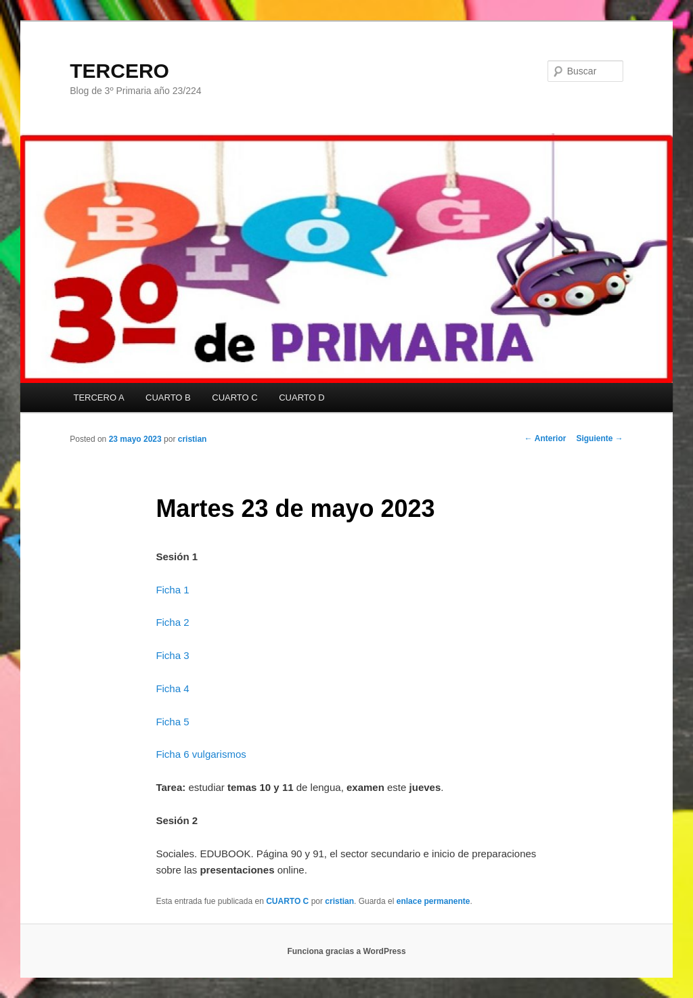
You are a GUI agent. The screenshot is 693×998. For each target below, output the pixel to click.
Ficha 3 (172, 655)
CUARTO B (168, 397)
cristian (192, 439)
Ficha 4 (172, 688)
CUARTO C (234, 397)
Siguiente (599, 438)
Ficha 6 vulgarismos (201, 754)
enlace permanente (433, 901)
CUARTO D (301, 397)
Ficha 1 (172, 589)
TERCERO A (98, 397)
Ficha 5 (172, 721)
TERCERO (119, 71)
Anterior (545, 438)
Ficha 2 (172, 622)
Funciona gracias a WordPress (346, 951)
